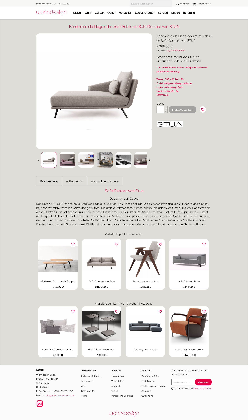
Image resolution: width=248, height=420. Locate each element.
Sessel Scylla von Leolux (189, 349)
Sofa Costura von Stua (102, 281)
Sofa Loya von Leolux (145, 349)
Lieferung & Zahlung (91, 376)
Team (84, 395)
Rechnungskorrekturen (153, 386)
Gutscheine (147, 395)
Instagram (40, 403)
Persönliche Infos (150, 376)
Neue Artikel (117, 376)
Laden (175, 12)
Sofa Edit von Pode (189, 281)
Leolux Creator (145, 12)
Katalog (163, 12)
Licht (88, 12)
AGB (83, 386)
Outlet (111, 12)
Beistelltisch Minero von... (101, 349)
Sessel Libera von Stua (145, 281)
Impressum (87, 381)
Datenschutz (87, 390)
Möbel (77, 12)
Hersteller (125, 12)
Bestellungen (148, 381)
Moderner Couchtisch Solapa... (58, 281)
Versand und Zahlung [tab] (105, 181)
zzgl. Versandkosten (176, 50)
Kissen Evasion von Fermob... (58, 349)
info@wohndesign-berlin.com (60, 395)
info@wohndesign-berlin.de (178, 83)
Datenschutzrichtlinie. (202, 388)
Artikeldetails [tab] (74, 181)
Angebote (116, 386)
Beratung (189, 12)
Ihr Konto (146, 370)
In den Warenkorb (182, 110)
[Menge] (160, 109)
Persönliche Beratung (122, 395)
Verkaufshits (117, 381)
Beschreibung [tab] (49, 181)
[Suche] (151, 3)
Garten (99, 12)
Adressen (146, 390)
